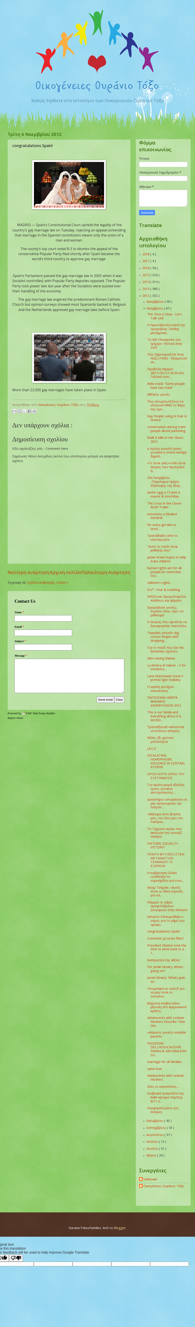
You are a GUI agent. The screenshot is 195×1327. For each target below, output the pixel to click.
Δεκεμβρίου (155, 301)
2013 (146, 288)
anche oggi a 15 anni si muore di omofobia (163, 494)
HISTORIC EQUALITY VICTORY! (162, 845)
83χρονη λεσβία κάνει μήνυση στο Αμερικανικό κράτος (167, 1007)
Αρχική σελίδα (65, 572)
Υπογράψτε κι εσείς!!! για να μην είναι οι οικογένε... (165, 992)
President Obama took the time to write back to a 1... (166, 949)
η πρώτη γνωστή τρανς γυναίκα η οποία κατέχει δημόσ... (167, 452)
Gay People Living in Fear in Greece (167, 418)
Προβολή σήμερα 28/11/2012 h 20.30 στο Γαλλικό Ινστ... (165, 373)
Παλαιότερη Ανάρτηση (105, 572)
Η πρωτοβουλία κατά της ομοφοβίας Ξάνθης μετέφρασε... (166, 329)
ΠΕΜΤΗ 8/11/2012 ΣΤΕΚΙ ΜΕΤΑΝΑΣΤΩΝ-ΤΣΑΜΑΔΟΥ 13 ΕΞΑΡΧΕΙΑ (165, 860)
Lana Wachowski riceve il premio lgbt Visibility (165, 678)
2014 (146, 281)
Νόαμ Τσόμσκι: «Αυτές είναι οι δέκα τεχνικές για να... (165, 891)
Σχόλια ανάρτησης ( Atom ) (47, 582)
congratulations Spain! (163, 931)
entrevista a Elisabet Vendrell (162, 516)
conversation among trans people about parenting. (166, 429)
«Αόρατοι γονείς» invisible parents (166, 1034)
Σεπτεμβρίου (156, 1127)
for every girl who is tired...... (161, 526)
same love (154, 1068)
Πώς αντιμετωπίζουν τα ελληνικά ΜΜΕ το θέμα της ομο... (166, 405)
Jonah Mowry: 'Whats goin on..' (166, 979)
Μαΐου (151, 1155)
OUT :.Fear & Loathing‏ (163, 589)
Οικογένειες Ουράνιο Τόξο (164, 1186)
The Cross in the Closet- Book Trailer (165, 505)
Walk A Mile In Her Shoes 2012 (165, 439)
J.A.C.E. (152, 748)
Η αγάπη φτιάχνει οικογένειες (160, 688)
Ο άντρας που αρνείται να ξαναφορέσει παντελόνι (167, 624)
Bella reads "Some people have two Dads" (166, 385)
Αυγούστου (155, 1134)
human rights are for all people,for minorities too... (164, 572)
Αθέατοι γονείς (158, 394)
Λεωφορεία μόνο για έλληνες (162, 1110)
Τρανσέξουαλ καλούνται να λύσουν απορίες (165, 729)
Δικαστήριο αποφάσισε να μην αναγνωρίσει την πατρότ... (167, 803)
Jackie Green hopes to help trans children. (166, 559)
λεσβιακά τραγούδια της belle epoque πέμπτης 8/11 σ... (165, 1097)
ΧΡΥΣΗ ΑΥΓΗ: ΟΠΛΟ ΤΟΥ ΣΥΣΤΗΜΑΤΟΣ (166, 776)
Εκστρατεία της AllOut (163, 960)
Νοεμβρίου (155, 308)
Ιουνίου (152, 1148)
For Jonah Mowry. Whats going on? (165, 969)
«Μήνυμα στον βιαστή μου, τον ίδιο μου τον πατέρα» (165, 818)
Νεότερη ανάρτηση (29, 572)
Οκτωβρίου (155, 1120)
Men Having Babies (161, 658)
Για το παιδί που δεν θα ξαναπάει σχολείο (165, 649)
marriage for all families (164, 1061)
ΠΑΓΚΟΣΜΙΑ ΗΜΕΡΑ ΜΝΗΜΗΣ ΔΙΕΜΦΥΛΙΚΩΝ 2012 (164, 701)
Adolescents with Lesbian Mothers (165, 1077)
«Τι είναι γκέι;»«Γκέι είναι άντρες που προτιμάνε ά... (166, 467)
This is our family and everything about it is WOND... (164, 716)
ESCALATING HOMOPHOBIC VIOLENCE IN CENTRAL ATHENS (166, 761)
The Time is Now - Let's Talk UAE (164, 316)
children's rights (158, 582)
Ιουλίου (152, 1141)
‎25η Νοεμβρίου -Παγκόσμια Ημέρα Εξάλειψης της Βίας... (164, 481)
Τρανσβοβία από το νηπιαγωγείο (162, 537)
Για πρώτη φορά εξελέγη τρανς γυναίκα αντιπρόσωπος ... (165, 788)
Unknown (150, 1179)
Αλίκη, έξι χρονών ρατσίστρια (160, 739)
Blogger (120, 1228)
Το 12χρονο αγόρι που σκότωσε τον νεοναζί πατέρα (164, 832)
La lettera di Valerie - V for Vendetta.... (166, 667)
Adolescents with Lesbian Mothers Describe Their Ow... (166, 1021)
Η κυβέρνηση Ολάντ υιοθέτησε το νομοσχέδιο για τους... (165, 876)
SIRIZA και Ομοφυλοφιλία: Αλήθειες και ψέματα (166, 598)
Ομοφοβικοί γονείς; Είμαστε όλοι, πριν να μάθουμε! (165, 611)
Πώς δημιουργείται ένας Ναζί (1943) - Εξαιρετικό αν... (167, 358)
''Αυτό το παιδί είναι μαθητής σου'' (162, 548)
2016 (146, 268)
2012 (146, 295)
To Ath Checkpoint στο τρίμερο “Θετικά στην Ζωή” (164, 343)
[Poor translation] (16, 1258)
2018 (146, 254)
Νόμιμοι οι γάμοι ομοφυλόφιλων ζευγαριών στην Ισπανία (167, 906)
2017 (146, 261)
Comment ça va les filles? (165, 938)
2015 (146, 275)
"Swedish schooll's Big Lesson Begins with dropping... (163, 637)
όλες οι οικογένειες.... (163, 1086)
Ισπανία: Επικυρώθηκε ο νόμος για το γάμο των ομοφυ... (166, 920)
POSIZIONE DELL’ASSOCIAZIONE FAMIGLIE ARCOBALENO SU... (167, 1049)
